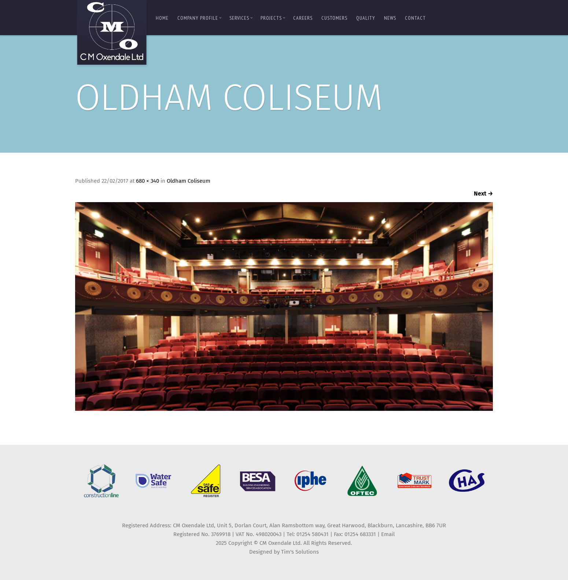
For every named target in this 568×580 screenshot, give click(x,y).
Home (162, 18)
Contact (415, 18)
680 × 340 (147, 181)
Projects (273, 18)
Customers (334, 18)
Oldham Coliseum (188, 181)
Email (388, 534)
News (390, 18)
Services (241, 18)
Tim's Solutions (300, 552)
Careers (303, 18)
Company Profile (199, 18)
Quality (365, 18)
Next (483, 193)
